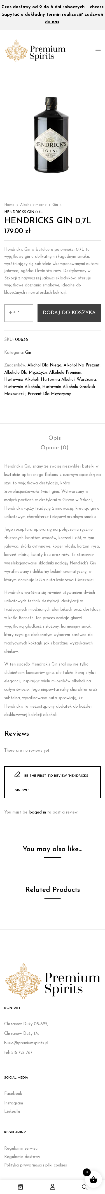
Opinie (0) (55, 448)
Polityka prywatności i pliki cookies (35, 1165)
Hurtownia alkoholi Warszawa (68, 380)
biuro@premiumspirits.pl (26, 1043)
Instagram (13, 1103)
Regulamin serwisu (21, 1149)
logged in (37, 812)
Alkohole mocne (33, 205)
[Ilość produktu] (19, 313)
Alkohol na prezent (82, 365)
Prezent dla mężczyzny (49, 394)
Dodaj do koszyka (69, 313)
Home (9, 205)
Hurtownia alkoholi (21, 380)
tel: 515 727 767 (18, 1053)
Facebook (13, 1094)
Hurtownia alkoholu (22, 387)
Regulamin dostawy (22, 1157)
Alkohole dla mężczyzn (25, 373)
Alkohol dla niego (44, 365)
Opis (54, 438)
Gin (55, 205)
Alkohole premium (65, 373)
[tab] (54, 438)
